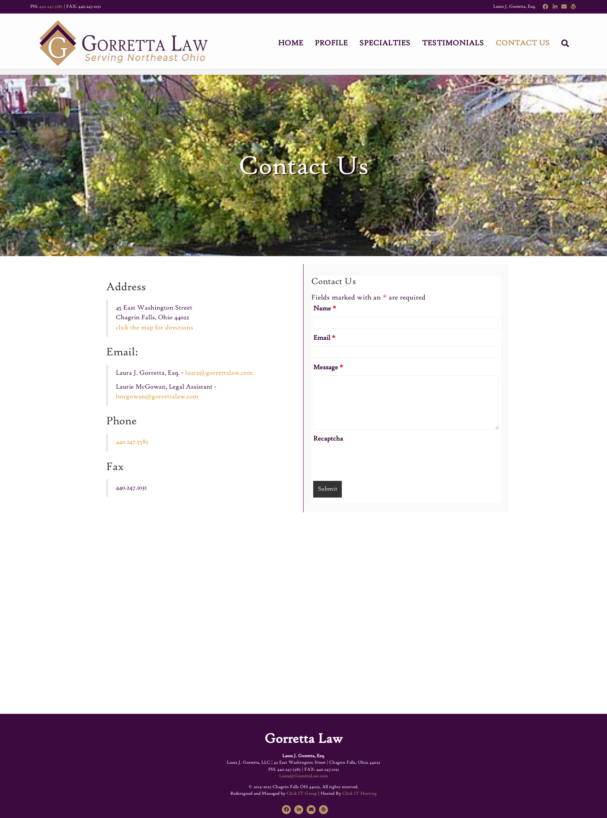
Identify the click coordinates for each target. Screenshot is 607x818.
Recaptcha (328, 439)
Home (298, 44)
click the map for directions (154, 327)
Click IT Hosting (359, 793)
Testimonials (461, 44)
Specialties (392, 44)
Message (328, 367)
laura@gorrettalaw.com (219, 373)
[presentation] (372, 462)
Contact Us (530, 44)
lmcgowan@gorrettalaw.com (157, 396)
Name (324, 308)
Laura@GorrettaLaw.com (303, 776)
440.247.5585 (51, 6)
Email (324, 338)
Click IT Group (301, 793)
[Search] (570, 44)
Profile (338, 44)
